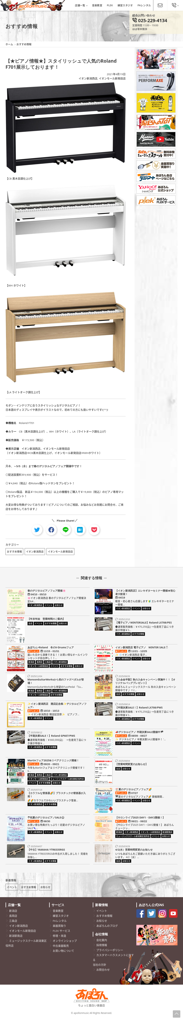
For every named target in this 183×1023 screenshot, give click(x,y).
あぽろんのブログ (107, 930)
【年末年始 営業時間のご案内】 (46, 621)
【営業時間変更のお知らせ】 (131, 766)
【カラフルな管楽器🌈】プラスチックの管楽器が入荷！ (57, 797)
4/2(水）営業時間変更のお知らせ (134, 852)
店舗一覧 (81, 5)
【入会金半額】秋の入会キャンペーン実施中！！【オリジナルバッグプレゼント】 (145, 683)
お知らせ (45, 891)
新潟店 (13, 915)
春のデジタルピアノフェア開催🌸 (47, 593)
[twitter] (37, 530)
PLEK (110, 5)
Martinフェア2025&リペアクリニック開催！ (53, 762)
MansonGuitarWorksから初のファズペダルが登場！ (56, 683)
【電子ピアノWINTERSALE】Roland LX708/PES (143, 625)
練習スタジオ (125, 5)
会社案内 (101, 944)
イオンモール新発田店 (112, 78)
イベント (12, 891)
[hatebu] (80, 530)
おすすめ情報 (14, 551)
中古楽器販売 (61, 950)
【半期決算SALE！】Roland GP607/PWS (51, 738)
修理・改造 (59, 940)
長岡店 (13, 920)
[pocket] (94, 530)
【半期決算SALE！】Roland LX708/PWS (139, 710)
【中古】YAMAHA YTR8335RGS (46, 852)
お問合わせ (103, 974)
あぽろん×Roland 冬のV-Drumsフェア (51, 649)
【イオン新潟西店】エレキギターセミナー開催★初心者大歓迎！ (145, 594)
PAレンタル (144, 5)
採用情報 (101, 949)
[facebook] (51, 530)
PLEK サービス (61, 935)
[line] (65, 530)
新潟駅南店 (16, 940)
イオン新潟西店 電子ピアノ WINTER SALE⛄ (142, 649)
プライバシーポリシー (109, 954)
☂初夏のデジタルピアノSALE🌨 (46, 819)
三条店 (13, 925)
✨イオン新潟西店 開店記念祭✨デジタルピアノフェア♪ (57, 707)
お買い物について (63, 955)
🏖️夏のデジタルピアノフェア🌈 (133, 791)
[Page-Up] (176, 1014)
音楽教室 (97, 5)
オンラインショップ (65, 945)
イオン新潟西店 (88, 78)
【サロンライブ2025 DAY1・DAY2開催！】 (140, 819)
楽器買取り (59, 930)
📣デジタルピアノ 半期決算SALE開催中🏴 (139, 734)
